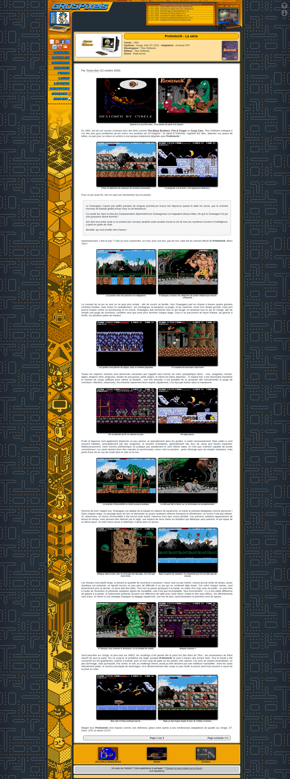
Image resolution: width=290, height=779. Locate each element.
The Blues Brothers (159, 130)
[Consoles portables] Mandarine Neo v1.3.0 (177, 18)
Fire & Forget (179, 130)
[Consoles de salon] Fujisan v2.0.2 (173, 13)
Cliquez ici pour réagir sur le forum (184, 768)
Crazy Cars (197, 130)
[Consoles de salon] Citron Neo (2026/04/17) (177, 9)
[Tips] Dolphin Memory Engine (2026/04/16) (177, 7)
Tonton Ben (92, 70)
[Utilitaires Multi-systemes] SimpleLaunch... (176, 20)
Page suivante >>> (218, 738)
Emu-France (196, 4)
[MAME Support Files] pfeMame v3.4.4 (175, 11)
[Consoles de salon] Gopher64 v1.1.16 (175, 15)
